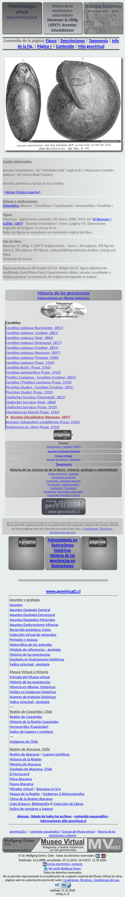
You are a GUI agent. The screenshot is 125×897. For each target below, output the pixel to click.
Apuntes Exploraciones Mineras (34, 624)
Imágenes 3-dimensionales (64, 793)
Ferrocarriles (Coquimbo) (29, 726)
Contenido (65, 46)
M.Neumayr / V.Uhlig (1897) (63, 446)
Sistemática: (11, 205)
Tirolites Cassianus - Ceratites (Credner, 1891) (41, 377)
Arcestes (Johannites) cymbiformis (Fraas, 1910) (43, 422)
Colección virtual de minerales (33, 634)
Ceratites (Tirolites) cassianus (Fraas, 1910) (39, 382)
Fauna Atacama (21, 784)
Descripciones (73, 40)
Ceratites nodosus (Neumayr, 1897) (33, 352)
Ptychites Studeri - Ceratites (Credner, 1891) (40, 387)
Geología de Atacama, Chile (31, 769)
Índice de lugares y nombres (31, 731)
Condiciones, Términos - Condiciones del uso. (91, 880)
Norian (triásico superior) (22, 192)
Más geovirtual (91, 46)
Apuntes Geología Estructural (32, 614)
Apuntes (16, 605)
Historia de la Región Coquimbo (34, 721)
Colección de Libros (68, 803)
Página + (44, 46)
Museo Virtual (63, 456)
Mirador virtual (21, 789)
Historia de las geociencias (30, 654)
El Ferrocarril (20, 774)
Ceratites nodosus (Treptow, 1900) (32, 357)
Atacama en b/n (48, 789)
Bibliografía (40, 803)
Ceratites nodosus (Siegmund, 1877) (34, 342)
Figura (51, 40)
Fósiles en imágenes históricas (33, 692)
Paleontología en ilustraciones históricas (62, 545)
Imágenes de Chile (24, 741)
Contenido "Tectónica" (63, 488)
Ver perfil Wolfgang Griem (62, 868)
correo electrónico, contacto (64, 864)
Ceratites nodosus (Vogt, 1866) (29, 337)
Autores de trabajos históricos (33, 697)
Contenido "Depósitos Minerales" (63, 491)
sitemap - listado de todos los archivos (44, 816)
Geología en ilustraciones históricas (37, 659)
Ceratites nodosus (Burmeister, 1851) (34, 327)
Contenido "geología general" (63, 481)
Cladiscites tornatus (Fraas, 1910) (31, 407)
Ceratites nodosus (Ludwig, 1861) (32, 332)
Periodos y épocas (24, 639)
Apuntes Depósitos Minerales (32, 619)
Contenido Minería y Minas (63, 495)
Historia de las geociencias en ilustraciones (62, 560)
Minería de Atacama (25, 764)
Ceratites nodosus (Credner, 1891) (32, 347)
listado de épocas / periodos (64, 459)
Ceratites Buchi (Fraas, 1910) (28, 367)
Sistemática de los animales (31, 644)
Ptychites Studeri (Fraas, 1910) (29, 392)
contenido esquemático (91, 816)
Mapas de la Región (25, 793)
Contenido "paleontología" (64, 484)
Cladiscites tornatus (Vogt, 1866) (31, 402)
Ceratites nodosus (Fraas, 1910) (30, 362)
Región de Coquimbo (26, 716)
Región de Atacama (24, 754)
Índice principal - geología (63, 474)
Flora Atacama (21, 779)
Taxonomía (98, 40)
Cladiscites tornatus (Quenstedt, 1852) (35, 397)
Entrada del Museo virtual (30, 677)
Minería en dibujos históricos (32, 687)
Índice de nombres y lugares (31, 808)
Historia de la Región (26, 759)
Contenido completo (63, 477)
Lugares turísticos (56, 754)
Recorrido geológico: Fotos (30, 629)
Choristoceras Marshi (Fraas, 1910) (32, 412)
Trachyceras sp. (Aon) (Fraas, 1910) (33, 427)
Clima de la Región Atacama (31, 798)
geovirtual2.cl (18, 831)
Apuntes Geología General (63, 451)
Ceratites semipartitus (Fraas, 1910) (33, 372)
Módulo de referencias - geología (35, 649)
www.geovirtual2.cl (63, 591)
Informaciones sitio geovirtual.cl (63, 821)
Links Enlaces (20, 803)
